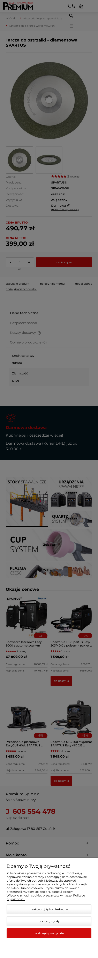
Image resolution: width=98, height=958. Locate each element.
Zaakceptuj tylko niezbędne (49, 909)
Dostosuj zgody (49, 921)
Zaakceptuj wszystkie (49, 933)
